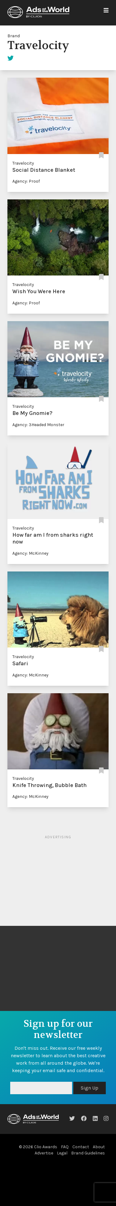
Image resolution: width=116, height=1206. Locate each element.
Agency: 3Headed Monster (38, 424)
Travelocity (23, 163)
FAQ (65, 1146)
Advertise (44, 1153)
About (99, 1146)
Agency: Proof (26, 181)
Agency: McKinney (30, 553)
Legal (62, 1153)
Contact (80, 1146)
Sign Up (89, 1088)
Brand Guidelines (88, 1153)
